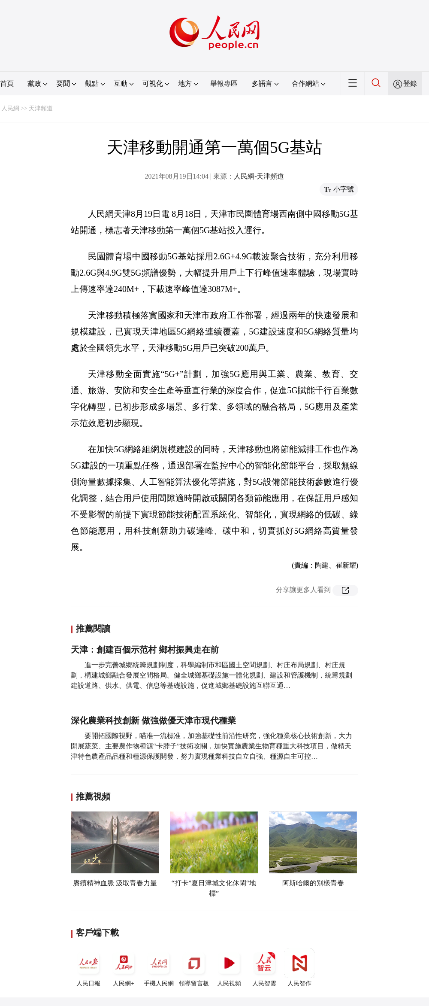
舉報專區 (224, 83)
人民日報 (88, 967)
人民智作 (299, 967)
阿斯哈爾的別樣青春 (313, 883)
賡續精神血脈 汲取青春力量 (115, 883)
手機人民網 (159, 967)
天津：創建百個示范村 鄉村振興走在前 (145, 649)
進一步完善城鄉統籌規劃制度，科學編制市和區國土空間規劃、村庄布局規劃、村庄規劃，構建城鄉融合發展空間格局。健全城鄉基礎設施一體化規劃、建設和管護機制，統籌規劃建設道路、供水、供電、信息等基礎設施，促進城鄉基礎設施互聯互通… (211, 675)
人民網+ (124, 967)
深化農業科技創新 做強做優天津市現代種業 (153, 720)
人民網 (10, 108)
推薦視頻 (93, 796)
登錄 (410, 83)
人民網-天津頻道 (259, 176)
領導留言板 (194, 967)
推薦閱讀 (93, 628)
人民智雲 (264, 967)
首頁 (7, 83)
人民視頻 (229, 967)
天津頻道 (41, 108)
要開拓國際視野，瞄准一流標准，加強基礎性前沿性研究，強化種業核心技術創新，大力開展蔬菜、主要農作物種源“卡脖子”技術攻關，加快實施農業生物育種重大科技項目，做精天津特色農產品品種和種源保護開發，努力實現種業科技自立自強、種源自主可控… (211, 746)
